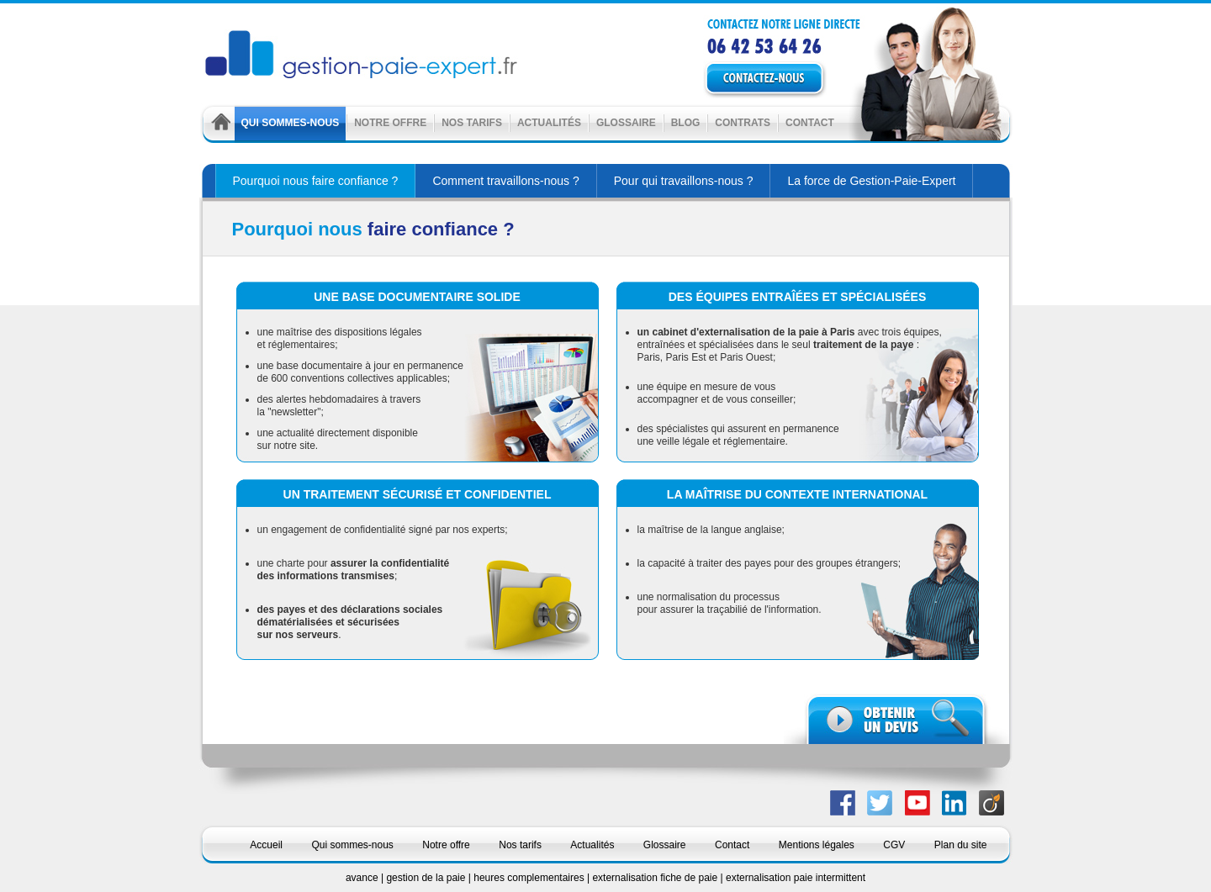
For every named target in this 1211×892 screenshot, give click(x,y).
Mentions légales (816, 845)
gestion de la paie (427, 878)
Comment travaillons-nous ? (505, 180)
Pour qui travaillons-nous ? (684, 180)
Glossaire (626, 123)
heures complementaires (530, 878)
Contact (809, 123)
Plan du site (960, 845)
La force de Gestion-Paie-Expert (871, 180)
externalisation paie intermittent (795, 878)
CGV (894, 845)
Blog (686, 123)
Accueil (266, 845)
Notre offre (390, 123)
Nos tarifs (472, 123)
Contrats (742, 123)
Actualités (549, 123)
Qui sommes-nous (290, 123)
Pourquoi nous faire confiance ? (316, 180)
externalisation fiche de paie (656, 878)
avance (363, 878)
